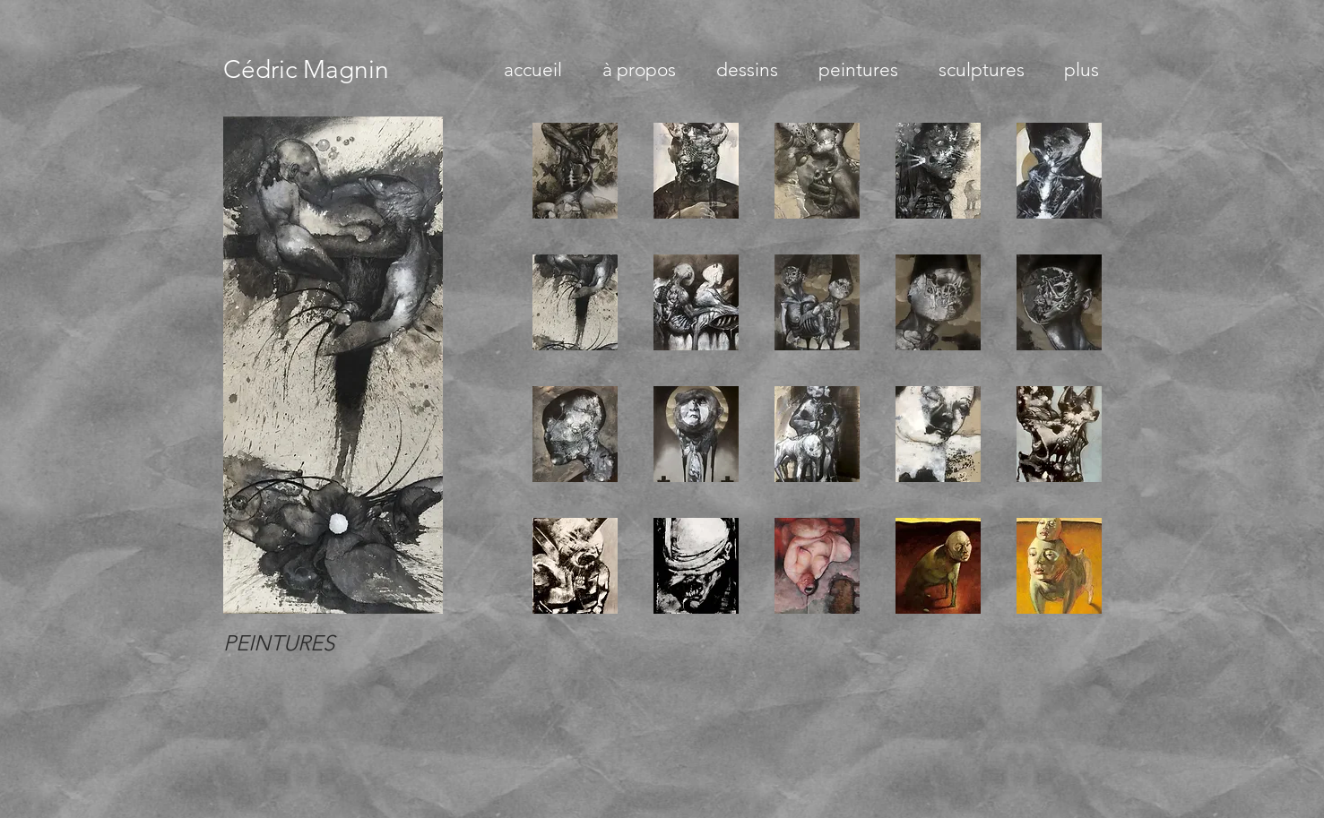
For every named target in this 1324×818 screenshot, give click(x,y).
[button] (575, 171)
